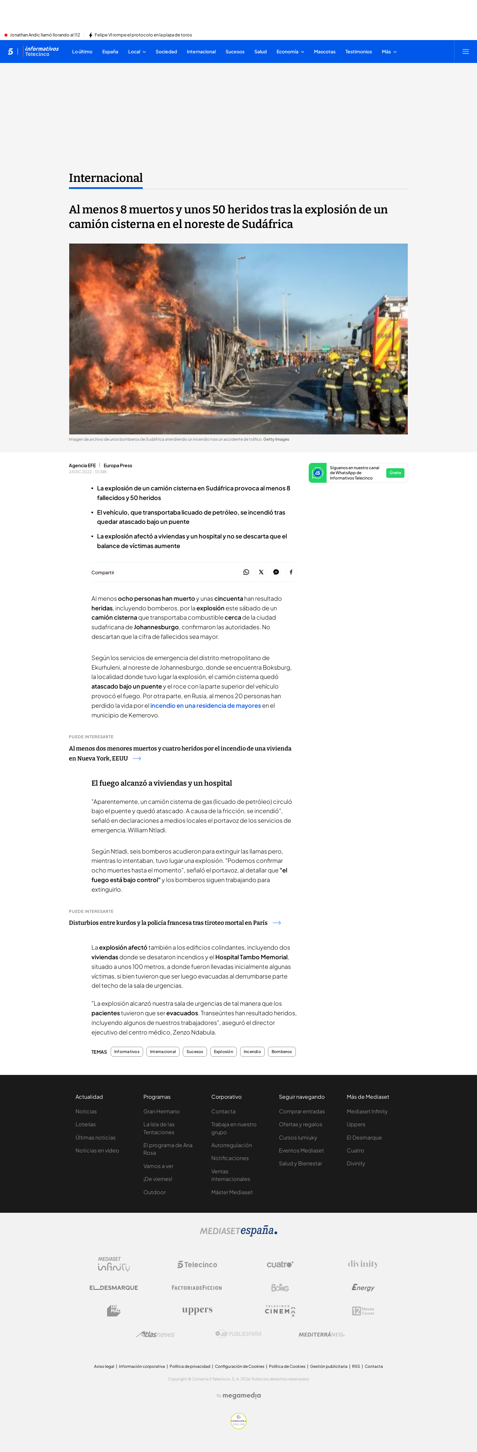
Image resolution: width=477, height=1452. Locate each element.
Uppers (356, 1124)
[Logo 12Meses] (363, 1311)
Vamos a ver (158, 1165)
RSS (356, 1366)
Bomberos (282, 1052)
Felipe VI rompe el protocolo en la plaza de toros (143, 35)
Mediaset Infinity (367, 1111)
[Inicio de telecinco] (10, 51)
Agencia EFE (82, 465)
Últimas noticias (96, 1137)
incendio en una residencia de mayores (205, 705)
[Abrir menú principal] (465, 51)
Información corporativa (142, 1366)
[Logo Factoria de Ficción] (197, 1287)
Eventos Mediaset (301, 1150)
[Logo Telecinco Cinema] (280, 1311)
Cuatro (355, 1150)
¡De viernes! (157, 1178)
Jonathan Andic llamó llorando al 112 (45, 35)
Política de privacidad (190, 1366)
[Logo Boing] (280, 1287)
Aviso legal (104, 1366)
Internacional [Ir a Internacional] (106, 178)
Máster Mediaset (232, 1192)
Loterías (86, 1124)
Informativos (126, 1052)
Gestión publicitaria (328, 1366)
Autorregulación (231, 1145)
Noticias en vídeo (97, 1150)
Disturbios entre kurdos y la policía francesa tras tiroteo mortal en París (175, 922)
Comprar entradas (302, 1111)
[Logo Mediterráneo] (321, 1334)
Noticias (86, 1111)
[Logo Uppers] (197, 1311)
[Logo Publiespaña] (238, 1334)
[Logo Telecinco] (197, 1264)
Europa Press (118, 465)
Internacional (163, 1052)
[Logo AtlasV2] (155, 1334)
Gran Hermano (161, 1111)
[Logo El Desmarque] (114, 1288)
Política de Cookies (287, 1366)
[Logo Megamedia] (242, 1395)
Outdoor (154, 1192)
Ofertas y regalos (300, 1124)
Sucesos (194, 1052)
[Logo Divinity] (363, 1264)
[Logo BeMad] (114, 1311)
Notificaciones (230, 1157)
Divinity (356, 1163)
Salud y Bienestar (300, 1163)
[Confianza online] (239, 1427)
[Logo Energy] (363, 1287)
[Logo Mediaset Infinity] (114, 1264)
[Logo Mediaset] (238, 1234)
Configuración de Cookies (239, 1366)
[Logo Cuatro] (280, 1264)
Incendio (252, 1052)
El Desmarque (364, 1137)
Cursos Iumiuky (298, 1137)
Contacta (223, 1111)
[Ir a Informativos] (41, 51)
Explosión (223, 1052)
